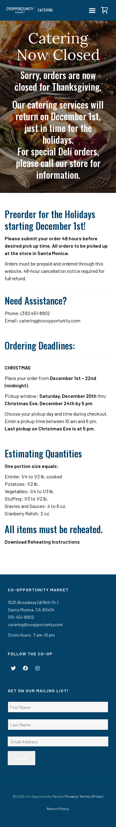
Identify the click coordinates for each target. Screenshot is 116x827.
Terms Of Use (90, 796)
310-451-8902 (21, 617)
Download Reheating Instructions (42, 542)
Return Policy (58, 808)
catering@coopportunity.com (49, 320)
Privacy (71, 796)
